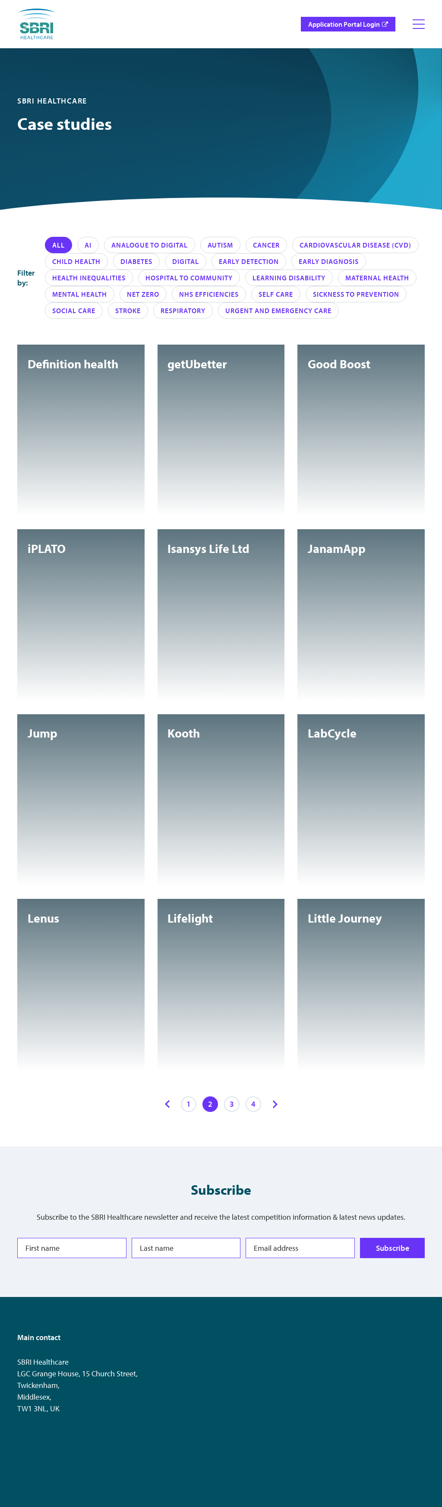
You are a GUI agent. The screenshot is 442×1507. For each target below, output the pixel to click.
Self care (276, 294)
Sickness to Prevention (356, 294)
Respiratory (183, 310)
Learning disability (289, 277)
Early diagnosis (329, 261)
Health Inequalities (89, 277)
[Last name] (186, 1248)
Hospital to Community (189, 277)
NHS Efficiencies (209, 294)
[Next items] (275, 1104)
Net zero (143, 294)
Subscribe (392, 1248)
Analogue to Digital (149, 245)
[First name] (71, 1248)
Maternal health (377, 277)
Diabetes (136, 261)
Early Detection (249, 261)
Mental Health (79, 294)
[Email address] (300, 1248)
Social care (73, 310)
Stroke (128, 310)
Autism (220, 245)
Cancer (266, 245)
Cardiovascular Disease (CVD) (355, 245)
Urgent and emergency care (278, 310)
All (58, 245)
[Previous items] (167, 1104)
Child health (76, 261)
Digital (185, 261)
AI (88, 245)
